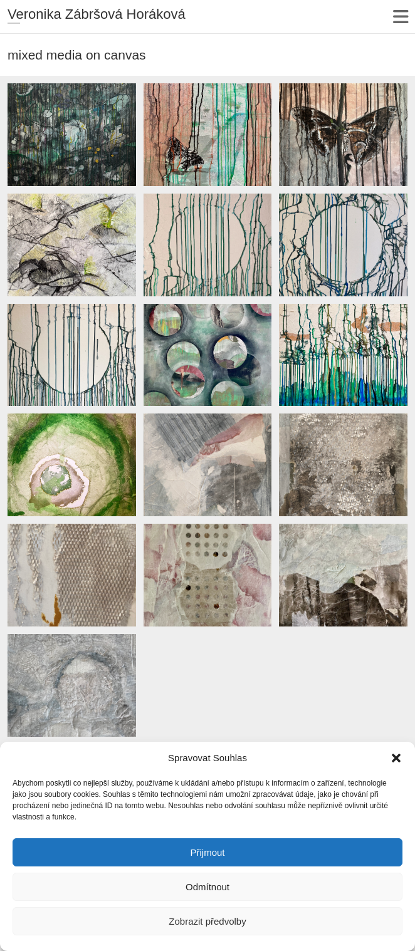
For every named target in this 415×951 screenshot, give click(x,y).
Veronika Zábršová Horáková (97, 14)
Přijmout (207, 852)
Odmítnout (207, 886)
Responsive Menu (400, 16)
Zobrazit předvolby (207, 921)
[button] (396, 758)
